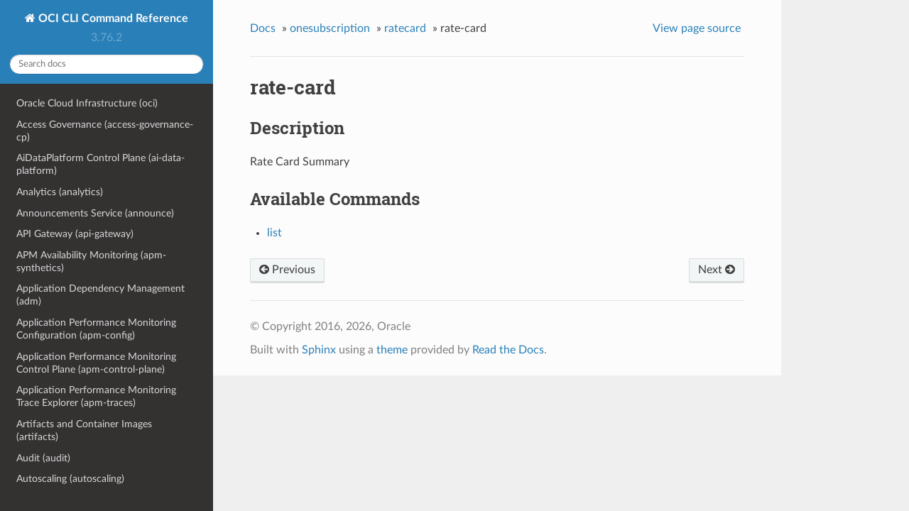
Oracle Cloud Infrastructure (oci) (87, 103)
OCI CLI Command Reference (112, 18)
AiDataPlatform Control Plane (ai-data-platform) (100, 164)
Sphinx (319, 350)
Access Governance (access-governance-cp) (104, 131)
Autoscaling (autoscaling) (70, 478)
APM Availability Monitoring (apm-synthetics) (91, 261)
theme (392, 350)
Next (716, 269)
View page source (697, 28)
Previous (287, 269)
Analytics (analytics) (59, 192)
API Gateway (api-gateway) (75, 234)
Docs (263, 28)
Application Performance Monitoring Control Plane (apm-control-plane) (96, 363)
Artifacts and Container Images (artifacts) (84, 430)
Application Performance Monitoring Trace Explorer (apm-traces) (96, 396)
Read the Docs (508, 350)
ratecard (405, 28)
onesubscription (330, 28)
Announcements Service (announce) (95, 213)
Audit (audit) (43, 458)
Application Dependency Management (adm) (100, 295)
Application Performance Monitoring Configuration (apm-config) (96, 329)
